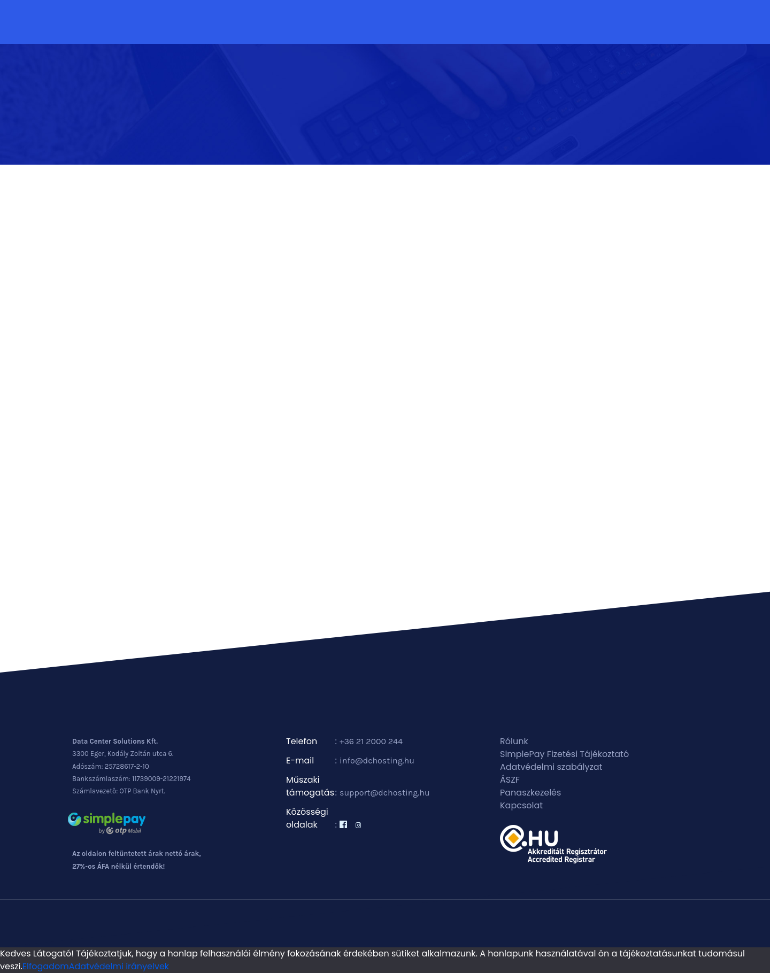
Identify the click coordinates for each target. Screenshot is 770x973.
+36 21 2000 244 (371, 741)
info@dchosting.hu (377, 760)
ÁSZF (510, 780)
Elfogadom (45, 966)
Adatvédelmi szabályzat (551, 767)
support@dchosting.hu (385, 792)
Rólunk (514, 741)
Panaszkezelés (530, 792)
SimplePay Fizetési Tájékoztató (564, 754)
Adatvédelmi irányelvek (119, 966)
